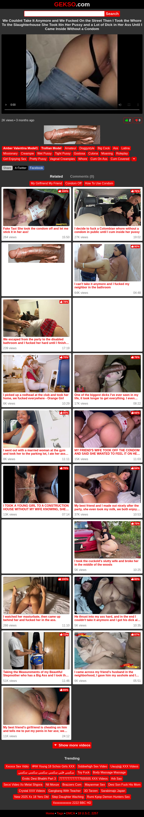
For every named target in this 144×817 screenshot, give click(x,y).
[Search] (64, 14)
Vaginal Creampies (62, 158)
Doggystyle (87, 148)
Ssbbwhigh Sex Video (92, 766)
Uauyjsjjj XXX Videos (124, 766)
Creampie (27, 153)
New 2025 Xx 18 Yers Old (31, 796)
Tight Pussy (62, 153)
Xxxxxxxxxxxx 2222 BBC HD (72, 802)
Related (56, 176)
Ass (115, 148)
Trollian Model (51, 148)
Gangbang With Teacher (64, 790)
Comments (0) (82, 176)
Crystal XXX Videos (32, 790)
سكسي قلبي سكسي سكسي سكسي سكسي (46, 772)
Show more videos (72, 745)
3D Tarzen (91, 790)
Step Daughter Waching (68, 796)
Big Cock (104, 148)
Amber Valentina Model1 (20, 148)
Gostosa (79, 153)
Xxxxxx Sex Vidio (17, 766)
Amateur (70, 148)
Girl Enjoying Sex (14, 158)
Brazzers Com (71, 784)
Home (50, 813)
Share (7, 168)
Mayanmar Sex (95, 784)
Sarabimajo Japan (113, 790)
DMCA (70, 813)
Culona (93, 153)
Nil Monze (52, 784)
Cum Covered (120, 158)
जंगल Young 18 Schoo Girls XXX (53, 766)
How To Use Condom (99, 183)
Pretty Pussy (38, 158)
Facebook (36, 168)
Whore (82, 158)
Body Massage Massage (109, 772)
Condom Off (73, 183)
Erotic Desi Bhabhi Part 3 (39, 778)
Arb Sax (116, 778)
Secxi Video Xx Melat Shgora (23, 784)
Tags (60, 813)
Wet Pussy (44, 153)
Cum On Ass (99, 158)
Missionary (10, 153)
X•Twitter (20, 168)
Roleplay (122, 153)
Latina (126, 148)
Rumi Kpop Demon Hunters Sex (108, 796)
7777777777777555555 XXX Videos (83, 778)
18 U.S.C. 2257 (88, 813)
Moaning (107, 153)
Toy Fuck (84, 772)
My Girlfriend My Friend (46, 183)
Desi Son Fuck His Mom (124, 784)
